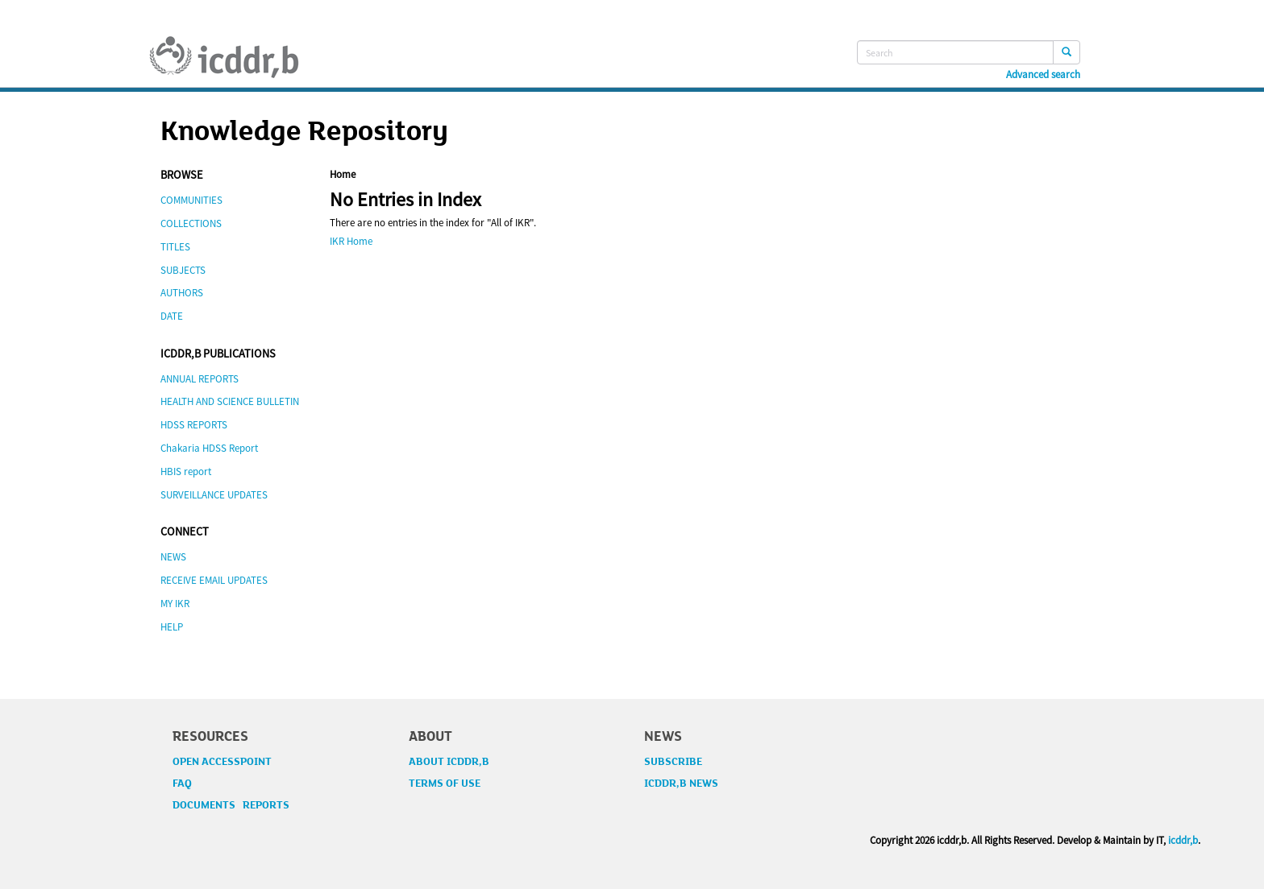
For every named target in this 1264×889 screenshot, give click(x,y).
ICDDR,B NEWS (681, 783)
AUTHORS (181, 293)
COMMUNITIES (191, 200)
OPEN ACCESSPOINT (222, 761)
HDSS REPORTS (193, 425)
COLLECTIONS (191, 223)
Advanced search (1043, 74)
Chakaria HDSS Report (209, 448)
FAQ (182, 783)
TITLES (175, 247)
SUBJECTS (183, 270)
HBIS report (185, 471)
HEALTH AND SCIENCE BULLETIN (229, 401)
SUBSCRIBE (673, 761)
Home (343, 174)
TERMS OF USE (444, 783)
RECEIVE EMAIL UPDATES (214, 580)
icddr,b (1183, 840)
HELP (171, 627)
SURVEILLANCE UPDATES (214, 495)
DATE (171, 316)
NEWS (173, 557)
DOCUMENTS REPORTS (231, 805)
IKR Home (351, 241)
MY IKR (174, 603)
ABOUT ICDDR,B (449, 761)
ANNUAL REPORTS (199, 379)
